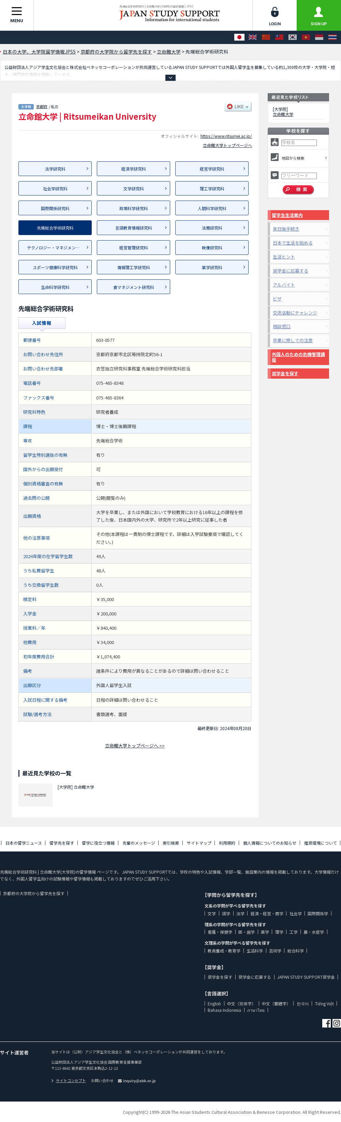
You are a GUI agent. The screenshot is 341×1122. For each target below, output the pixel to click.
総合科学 (295, 950)
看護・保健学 (220, 932)
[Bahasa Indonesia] (319, 37)
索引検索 (171, 843)
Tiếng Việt (324, 1003)
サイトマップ (199, 843)
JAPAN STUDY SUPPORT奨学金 (306, 977)
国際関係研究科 (55, 208)
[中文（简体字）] (266, 37)
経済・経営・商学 (267, 913)
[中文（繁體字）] (279, 37)
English (214, 1003)
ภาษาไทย (256, 1010)
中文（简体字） (241, 1003)
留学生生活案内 (287, 215)
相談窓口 (282, 326)
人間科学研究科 (212, 208)
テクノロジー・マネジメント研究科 (59, 247)
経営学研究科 (212, 169)
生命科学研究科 (55, 287)
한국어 (303, 1003)
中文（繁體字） (276, 1003)
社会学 (296, 913)
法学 (240, 913)
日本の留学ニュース (23, 843)
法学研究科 (55, 169)
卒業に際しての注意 (293, 340)
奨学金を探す (285, 373)
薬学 (265, 932)
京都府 (41, 106)
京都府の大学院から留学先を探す (33, 893)
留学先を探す (61, 843)
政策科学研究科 (133, 208)
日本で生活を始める (293, 242)
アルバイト (284, 284)
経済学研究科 (133, 169)
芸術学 (275, 950)
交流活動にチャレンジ (295, 312)
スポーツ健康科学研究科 (55, 267)
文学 (212, 913)
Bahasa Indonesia (224, 1010)
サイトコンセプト (68, 1080)
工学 (294, 932)
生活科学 (255, 950)
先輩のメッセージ (138, 843)
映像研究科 (212, 247)
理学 (279, 932)
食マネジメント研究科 (133, 287)
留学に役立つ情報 (98, 843)
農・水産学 (313, 932)
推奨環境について (320, 843)
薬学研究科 (212, 267)
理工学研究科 (212, 188)
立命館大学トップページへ (227, 145)
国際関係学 (318, 913)
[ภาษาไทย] (332, 37)
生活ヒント (284, 256)
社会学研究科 (55, 188)
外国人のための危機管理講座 (298, 357)
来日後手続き (286, 228)
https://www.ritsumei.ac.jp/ (226, 136)
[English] (253, 37)
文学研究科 (133, 188)
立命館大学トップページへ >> (135, 745)
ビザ (277, 298)
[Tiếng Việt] (306, 37)
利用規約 (227, 843)
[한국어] (292, 37)
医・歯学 (246, 932)
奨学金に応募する (290, 270)
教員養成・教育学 (224, 950)
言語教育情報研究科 (133, 228)
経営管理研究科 (133, 247)
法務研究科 (212, 228)
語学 (226, 913)
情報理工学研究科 (133, 267)
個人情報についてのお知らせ (269, 843)
